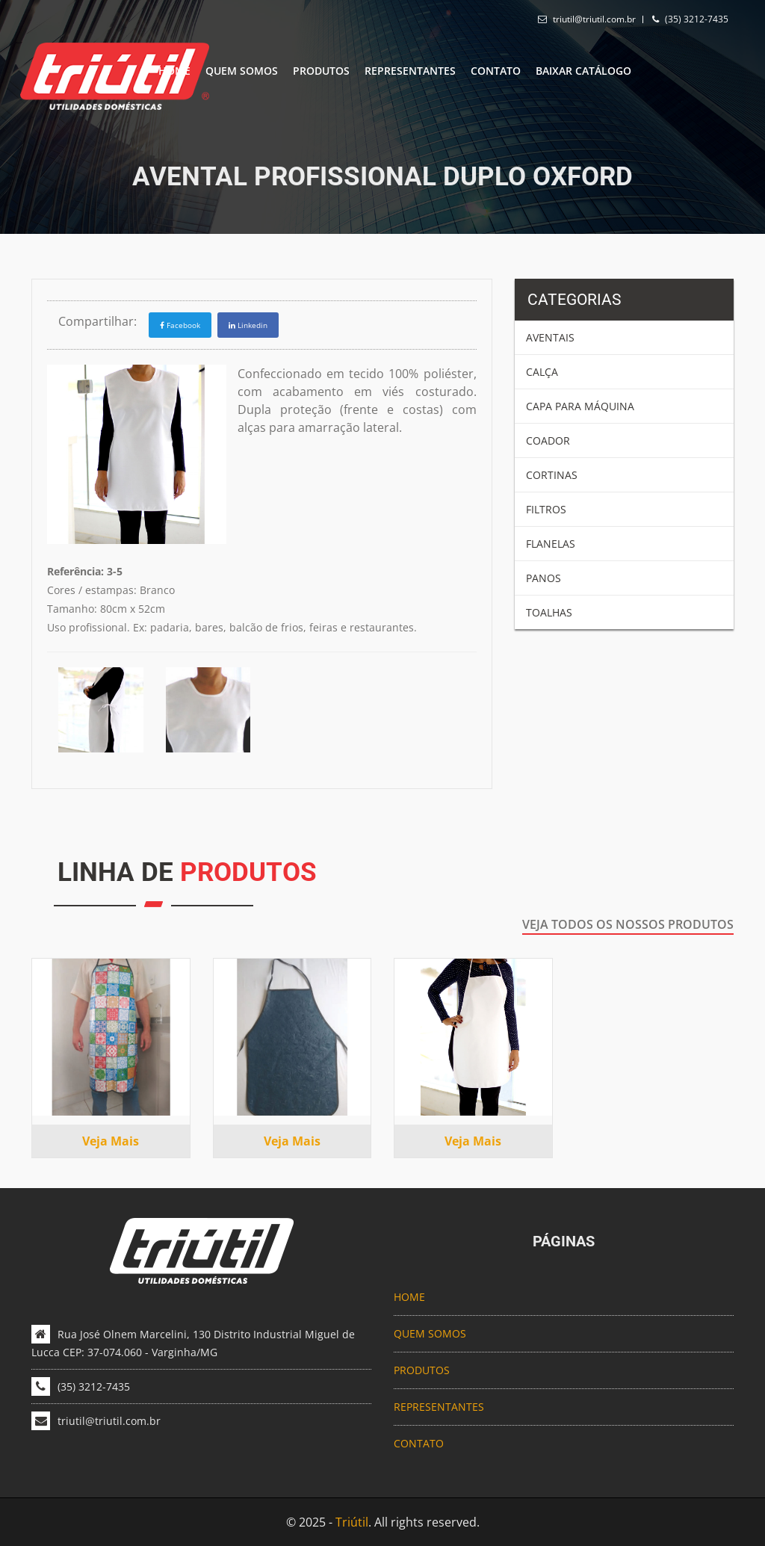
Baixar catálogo (583, 71)
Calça (542, 372)
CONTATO (496, 71)
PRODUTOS (321, 71)
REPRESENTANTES (410, 71)
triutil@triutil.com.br (594, 19)
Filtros (546, 509)
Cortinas (551, 475)
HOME (174, 71)
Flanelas (550, 544)
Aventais (550, 337)
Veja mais (110, 1141)
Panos (543, 578)
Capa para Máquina (580, 406)
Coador (548, 440)
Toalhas (549, 612)
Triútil (351, 1522)
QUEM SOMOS (241, 71)
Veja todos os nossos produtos (628, 924)
